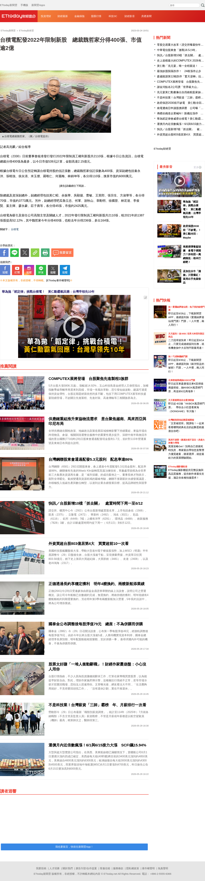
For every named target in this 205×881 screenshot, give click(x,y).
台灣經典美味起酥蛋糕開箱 (181, 420)
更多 (197, 167)
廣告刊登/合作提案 (86, 868)
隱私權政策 (132, 868)
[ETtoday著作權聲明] (58, 280)
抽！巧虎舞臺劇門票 (178, 356)
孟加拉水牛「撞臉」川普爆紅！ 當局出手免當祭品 (192, 277)
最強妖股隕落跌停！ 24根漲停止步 (179, 71)
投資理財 (46, 16)
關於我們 (68, 868)
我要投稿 (41, 868)
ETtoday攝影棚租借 (177, 466)
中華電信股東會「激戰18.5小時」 (177, 50)
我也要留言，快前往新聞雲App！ (74, 846)
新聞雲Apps (38, 1)
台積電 (15, 229)
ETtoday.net (110, 873)
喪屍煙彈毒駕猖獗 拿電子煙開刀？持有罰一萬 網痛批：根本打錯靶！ (192, 254)
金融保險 (79, 16)
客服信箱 (105, 868)
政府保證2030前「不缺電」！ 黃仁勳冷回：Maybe (192, 232)
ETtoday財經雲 (162, 148)
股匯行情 (96, 16)
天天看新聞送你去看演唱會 (181, 400)
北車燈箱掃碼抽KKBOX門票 (181, 380)
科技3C (113, 16)
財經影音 (130, 16)
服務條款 (118, 868)
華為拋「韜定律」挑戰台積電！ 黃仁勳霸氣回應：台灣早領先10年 (48, 291)
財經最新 (63, 16)
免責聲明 (163, 868)
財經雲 (19, 16)
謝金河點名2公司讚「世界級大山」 (178, 87)
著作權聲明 (148, 868)
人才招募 (54, 868)
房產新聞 (146, 16)
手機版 (24, 1)
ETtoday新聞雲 (8, 1)
